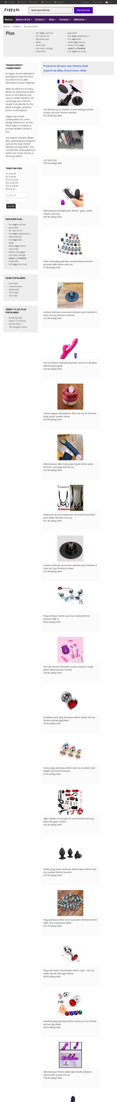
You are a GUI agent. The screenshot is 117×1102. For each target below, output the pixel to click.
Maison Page (38, 1051)
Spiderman (14, 283)
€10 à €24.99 (12, 179)
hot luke (74, 39)
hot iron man (77, 51)
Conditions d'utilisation (12, 1073)
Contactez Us (38, 1048)
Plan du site (97, 2)
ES (13, 1076)
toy (76, 48)
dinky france (76, 42)
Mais (52, 19)
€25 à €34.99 (12, 182)
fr (109, 2)
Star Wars (13, 276)
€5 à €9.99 (11, 176)
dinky (38, 42)
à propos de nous (40, 1045)
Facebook (33, 2)
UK (54, 1073)
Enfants (40, 19)
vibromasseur (42, 39)
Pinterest (46, 2)
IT (16, 1076)
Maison (9, 19)
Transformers (15, 280)
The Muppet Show (18, 320)
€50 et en (10, 189)
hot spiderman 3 (78, 36)
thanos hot (76, 45)
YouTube (9, 2)
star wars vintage (44, 48)
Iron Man (13, 289)
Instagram (59, 2)
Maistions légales (31, 1073)
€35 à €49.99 (12, 185)
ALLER (12, 199)
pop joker (72, 33)
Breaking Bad (15, 311)
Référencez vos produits (44, 1055)
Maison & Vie (24, 19)
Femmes (65, 19)
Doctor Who (15, 317)
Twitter (22, 2)
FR (4, 1076)
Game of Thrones (17, 314)
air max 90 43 (42, 36)
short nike (41, 45)
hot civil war (44, 33)
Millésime (80, 19)
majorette (41, 51)
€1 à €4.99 (11, 173)
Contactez (85, 2)
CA (25, 1076)
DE (8, 1076)
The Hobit (13, 286)
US (20, 1076)
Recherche (83, 10)
